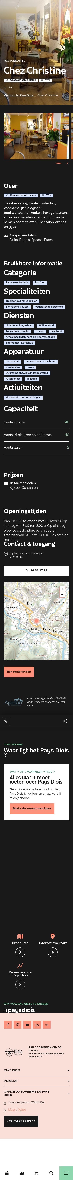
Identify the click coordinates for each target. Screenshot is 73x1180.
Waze (22, 1109)
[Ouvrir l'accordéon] (36, 1070)
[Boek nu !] (36, 1173)
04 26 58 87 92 (36, 571)
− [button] (62, 594)
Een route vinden (19, 672)
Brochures (20, 939)
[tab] (58, 163)
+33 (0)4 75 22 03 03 (21, 1121)
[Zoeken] (51, 1173)
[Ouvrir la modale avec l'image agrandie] (36, 136)
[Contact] (21, 1173)
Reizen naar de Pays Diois (20, 970)
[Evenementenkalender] (7, 1173)
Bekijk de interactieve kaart (32, 809)
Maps (12, 1109)
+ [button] (62, 589)
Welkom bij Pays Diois (18, 95)
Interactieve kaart (53, 939)
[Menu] (66, 1173)
